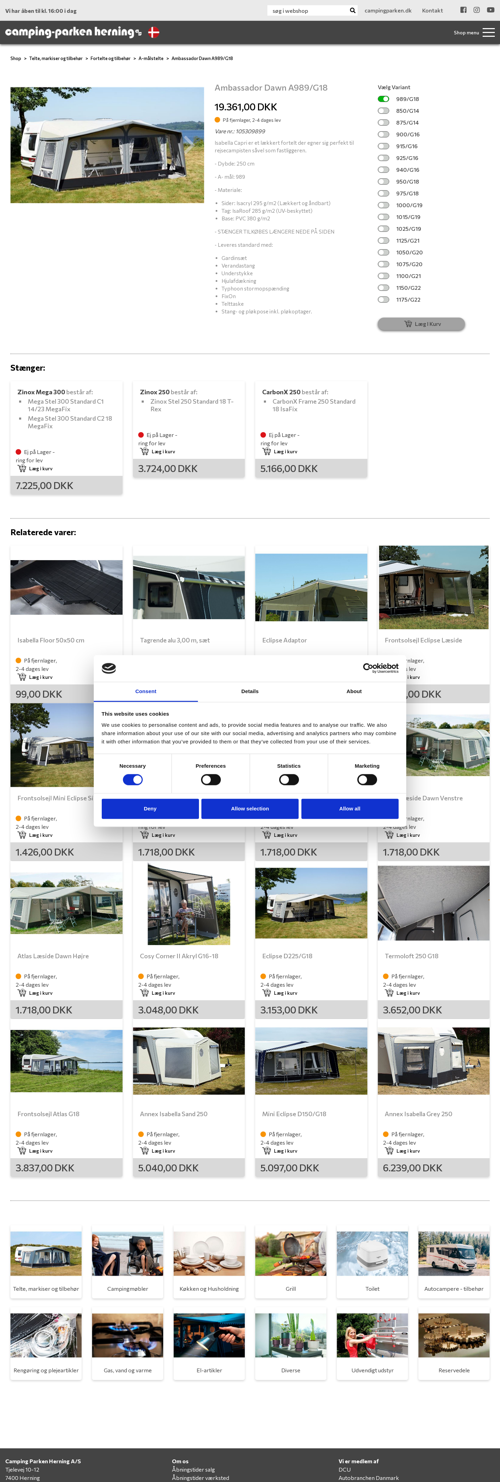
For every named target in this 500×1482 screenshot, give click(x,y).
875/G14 (398, 122)
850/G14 (398, 110)
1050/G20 (400, 252)
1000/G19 (400, 205)
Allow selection (250, 808)
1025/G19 (399, 228)
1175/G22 (399, 299)
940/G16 (398, 169)
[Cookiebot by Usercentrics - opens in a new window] (368, 668)
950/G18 (398, 181)
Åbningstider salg (193, 1469)
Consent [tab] (146, 691)
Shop (15, 58)
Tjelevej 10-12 (22, 1469)
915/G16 (398, 146)
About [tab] (354, 691)
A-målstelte (151, 58)
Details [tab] (250, 691)
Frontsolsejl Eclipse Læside (423, 640)
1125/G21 (398, 240)
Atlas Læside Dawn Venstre (424, 798)
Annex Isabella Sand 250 (174, 1114)
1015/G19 (399, 216)
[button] (25, 145)
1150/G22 (399, 287)
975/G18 (398, 193)
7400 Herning (22, 1477)
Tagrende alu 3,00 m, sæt (175, 640)
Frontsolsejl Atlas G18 (48, 1114)
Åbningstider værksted (200, 1477)
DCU (345, 1469)
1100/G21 (399, 275)
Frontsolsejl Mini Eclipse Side (58, 798)
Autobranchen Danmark (369, 1477)
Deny (150, 808)
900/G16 (399, 134)
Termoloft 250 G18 (412, 956)
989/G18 (398, 98)
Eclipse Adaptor (284, 640)
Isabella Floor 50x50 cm (50, 640)
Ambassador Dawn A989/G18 (202, 58)
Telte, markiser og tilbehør (56, 58)
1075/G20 (400, 264)
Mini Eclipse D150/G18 (294, 1114)
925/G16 (398, 157)
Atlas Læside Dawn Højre (53, 956)
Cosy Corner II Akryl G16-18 (179, 956)
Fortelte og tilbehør (111, 58)
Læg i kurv (34, 468)
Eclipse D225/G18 (287, 956)
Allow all (349, 808)
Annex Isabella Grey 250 (418, 1114)
